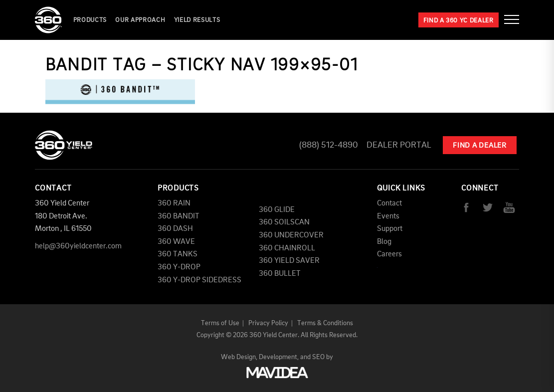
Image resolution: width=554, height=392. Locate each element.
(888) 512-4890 (328, 145)
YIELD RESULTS (197, 20)
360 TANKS (177, 254)
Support (389, 229)
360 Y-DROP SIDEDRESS (199, 280)
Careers (389, 254)
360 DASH (175, 229)
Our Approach (140, 20)
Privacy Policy (268, 323)
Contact (389, 203)
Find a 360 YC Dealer (458, 20)
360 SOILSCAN (284, 222)
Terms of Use (220, 323)
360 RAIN (174, 203)
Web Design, (239, 357)
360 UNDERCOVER (291, 235)
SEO (318, 357)
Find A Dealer (480, 146)
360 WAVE (176, 242)
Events (388, 216)
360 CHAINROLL (287, 248)
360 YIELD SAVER (289, 261)
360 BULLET (280, 274)
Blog (384, 242)
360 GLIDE (277, 210)
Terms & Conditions (325, 323)
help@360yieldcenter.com (78, 246)
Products (90, 20)
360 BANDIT (178, 216)
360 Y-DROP (179, 267)
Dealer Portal (399, 145)
